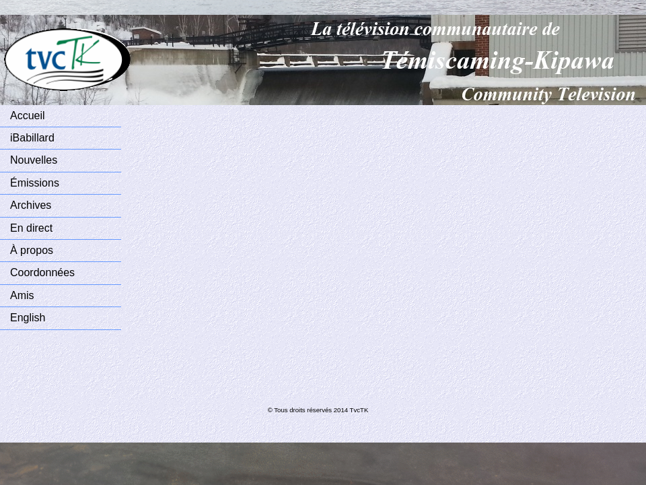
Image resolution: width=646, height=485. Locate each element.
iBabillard (32, 137)
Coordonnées (42, 272)
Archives (30, 205)
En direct (31, 228)
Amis (22, 295)
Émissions (34, 183)
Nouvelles (33, 160)
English (27, 317)
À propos (31, 250)
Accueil (27, 115)
